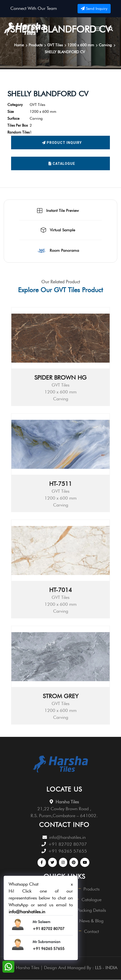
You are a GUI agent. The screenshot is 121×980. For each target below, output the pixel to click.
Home (19, 45)
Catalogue (62, 164)
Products (92, 889)
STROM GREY (61, 696)
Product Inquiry (62, 143)
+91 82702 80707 (67, 844)
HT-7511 (60, 484)
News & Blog (92, 921)
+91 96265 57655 (67, 851)
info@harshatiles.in (67, 837)
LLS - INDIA (106, 967)
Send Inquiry (94, 8)
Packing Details (91, 910)
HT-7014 (60, 590)
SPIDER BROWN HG (60, 377)
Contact (91, 931)
